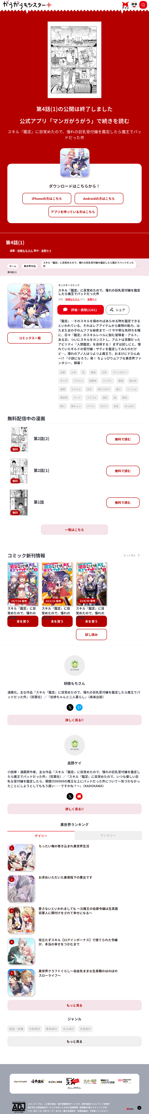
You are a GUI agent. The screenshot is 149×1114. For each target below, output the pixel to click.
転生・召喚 (16, 1004)
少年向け (34, 1004)
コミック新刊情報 (26, 555)
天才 (89, 389)
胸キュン (76, 406)
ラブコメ (91, 397)
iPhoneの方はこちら (47, 198)
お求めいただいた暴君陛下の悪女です (65, 852)
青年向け (51, 1004)
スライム (76, 389)
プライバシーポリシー (77, 1106)
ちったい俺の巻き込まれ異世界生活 (64, 821)
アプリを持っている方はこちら (73, 211)
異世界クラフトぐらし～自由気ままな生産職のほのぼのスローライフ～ (78, 948)
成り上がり (104, 389)
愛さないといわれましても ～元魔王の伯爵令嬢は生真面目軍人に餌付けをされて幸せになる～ (78, 886)
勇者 (93, 372)
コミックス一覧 (30, 338)
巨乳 (116, 406)
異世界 (63, 397)
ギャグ (63, 380)
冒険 (62, 389)
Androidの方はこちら (99, 198)
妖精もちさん (25, 250)
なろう (104, 406)
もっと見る (75, 980)
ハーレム (132, 389)
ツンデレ (107, 380)
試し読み (91, 610)
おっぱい (129, 406)
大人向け (68, 1004)
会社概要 (55, 1106)
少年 (104, 372)
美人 (118, 389)
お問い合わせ (100, 1106)
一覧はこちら (74, 529)
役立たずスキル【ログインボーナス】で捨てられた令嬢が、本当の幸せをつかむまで (78, 917)
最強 (120, 380)
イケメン (78, 380)
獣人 (62, 406)
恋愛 (62, 372)
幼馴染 (92, 380)
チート (77, 397)
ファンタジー (120, 372)
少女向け (85, 1004)
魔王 (105, 397)
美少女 (133, 380)
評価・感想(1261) (84, 309)
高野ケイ (46, 250)
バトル (90, 406)
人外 (73, 372)
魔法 (124, 397)
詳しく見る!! (74, 695)
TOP (43, 1106)
